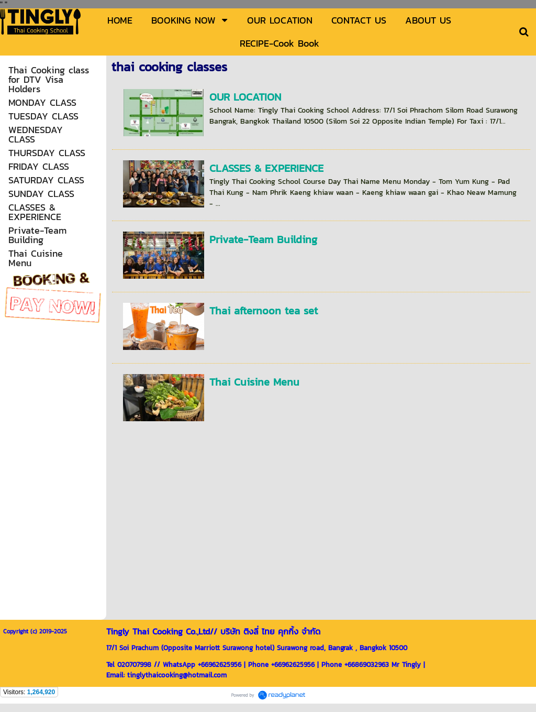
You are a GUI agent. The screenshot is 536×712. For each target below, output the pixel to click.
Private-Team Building (263, 239)
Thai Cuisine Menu (254, 382)
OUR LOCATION (245, 97)
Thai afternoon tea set (263, 311)
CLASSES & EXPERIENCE (266, 168)
